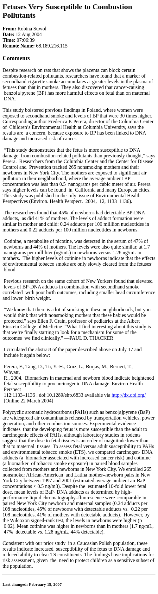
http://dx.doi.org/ (128, 395)
